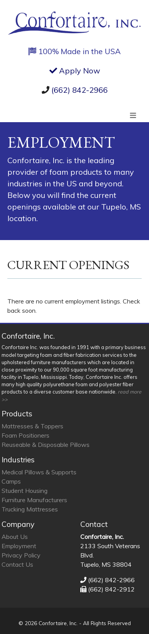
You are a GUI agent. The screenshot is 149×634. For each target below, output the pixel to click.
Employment (19, 546)
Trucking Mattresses (30, 509)
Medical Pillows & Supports (39, 472)
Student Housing (24, 490)
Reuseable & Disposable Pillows (46, 444)
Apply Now (74, 70)
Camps (11, 481)
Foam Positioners (25, 435)
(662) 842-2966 (79, 90)
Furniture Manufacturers (34, 500)
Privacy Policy (21, 555)
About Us (15, 536)
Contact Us (17, 564)
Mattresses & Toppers (32, 426)
